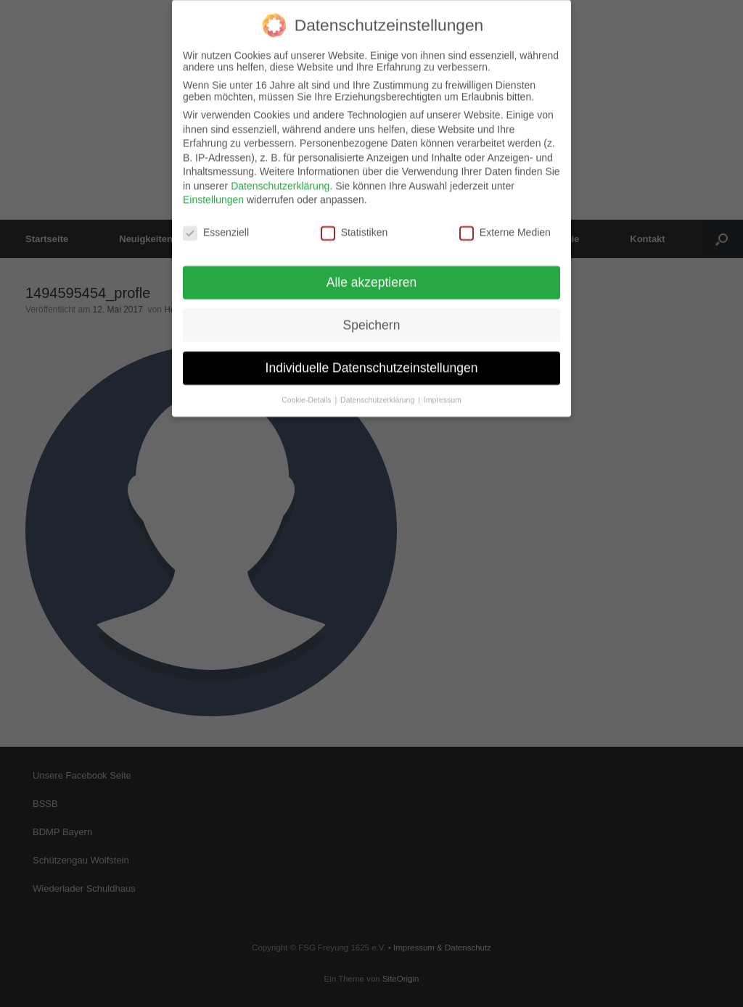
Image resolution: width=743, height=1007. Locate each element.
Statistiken (354, 225)
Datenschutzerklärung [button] (378, 392)
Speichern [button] (372, 317)
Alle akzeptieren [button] (372, 275)
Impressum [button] (442, 392)
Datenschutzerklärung (280, 178)
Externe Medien (505, 225)
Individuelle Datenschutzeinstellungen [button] (372, 360)
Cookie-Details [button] (307, 392)
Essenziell (216, 225)
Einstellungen (213, 193)
